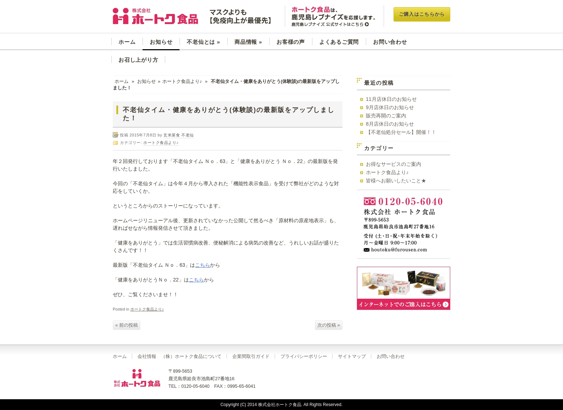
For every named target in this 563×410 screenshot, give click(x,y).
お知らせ (161, 42)
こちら (202, 265)
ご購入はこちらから (422, 14)
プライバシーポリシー (303, 356)
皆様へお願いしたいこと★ (396, 180)
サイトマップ (352, 356)
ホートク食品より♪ (182, 81)
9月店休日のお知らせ (390, 107)
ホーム (126, 42)
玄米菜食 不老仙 (193, 16)
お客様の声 (290, 42)
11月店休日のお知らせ (391, 99)
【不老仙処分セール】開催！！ (401, 132)
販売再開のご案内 (386, 115)
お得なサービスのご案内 (393, 164)
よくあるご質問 (339, 42)
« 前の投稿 (126, 325)
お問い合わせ (390, 42)
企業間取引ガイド (251, 356)
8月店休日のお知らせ (390, 124)
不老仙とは (203, 42)
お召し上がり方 (138, 60)
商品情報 (248, 42)
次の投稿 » (328, 325)
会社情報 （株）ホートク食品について (180, 356)
